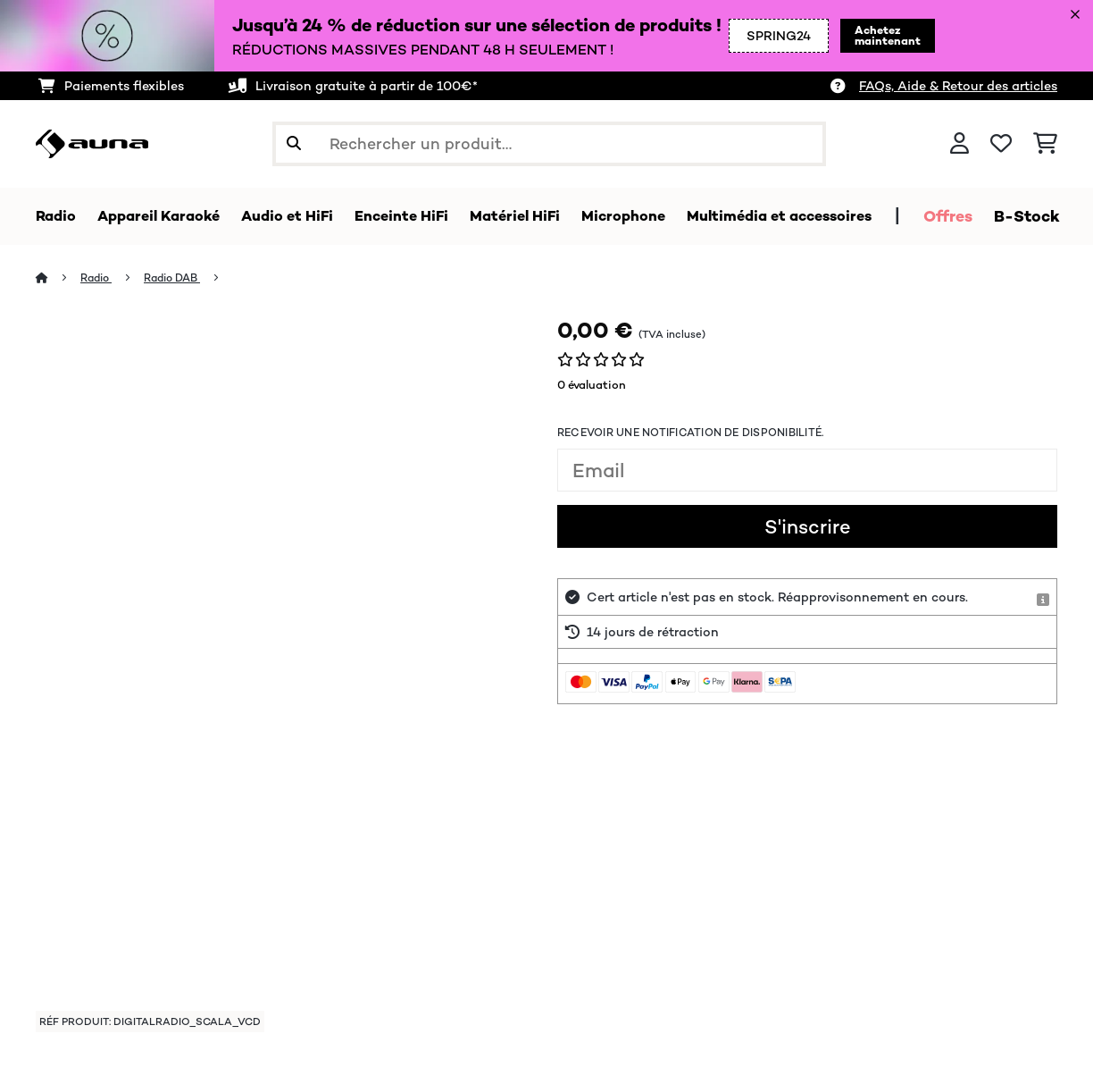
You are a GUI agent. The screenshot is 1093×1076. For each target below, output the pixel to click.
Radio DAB (179, 278)
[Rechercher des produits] (549, 144)
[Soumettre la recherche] (294, 144)
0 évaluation (591, 385)
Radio (98, 278)
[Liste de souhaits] (1001, 144)
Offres (1011, 216)
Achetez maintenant (849, 35)
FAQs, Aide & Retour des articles (958, 86)
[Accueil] (58, 278)
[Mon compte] (959, 144)
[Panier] (1045, 144)
